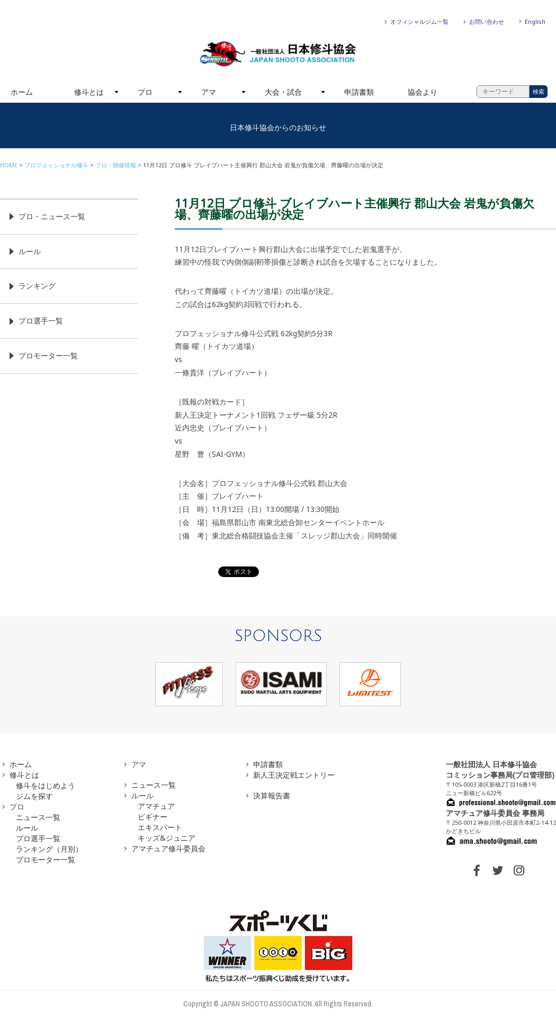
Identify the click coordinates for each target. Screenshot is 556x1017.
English (535, 21)
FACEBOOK (476, 870)
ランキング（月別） (49, 849)
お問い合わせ (486, 21)
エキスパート (160, 827)
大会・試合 (283, 92)
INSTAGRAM (518, 870)
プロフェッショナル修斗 (56, 165)
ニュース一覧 (38, 817)
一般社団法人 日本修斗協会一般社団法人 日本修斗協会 (278, 54)
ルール (30, 251)
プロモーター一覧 (48, 355)
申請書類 (359, 92)
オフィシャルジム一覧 (419, 21)
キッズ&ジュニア (166, 838)
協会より (422, 92)
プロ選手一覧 (41, 321)
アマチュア (156, 806)
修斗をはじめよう (45, 785)
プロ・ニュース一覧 (52, 216)
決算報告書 (271, 795)
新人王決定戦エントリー (294, 775)
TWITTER (497, 870)
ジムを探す (34, 796)
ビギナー (152, 817)
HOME (8, 165)
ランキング (37, 286)
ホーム (22, 92)
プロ (145, 92)
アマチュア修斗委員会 (168, 848)
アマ (208, 92)
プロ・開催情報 (115, 165)
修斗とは (89, 92)
